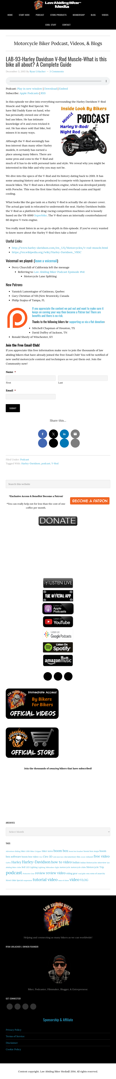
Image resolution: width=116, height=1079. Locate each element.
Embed (63, 88)
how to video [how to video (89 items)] (61, 861)
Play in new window (29, 88)
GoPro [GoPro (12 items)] (8, 862)
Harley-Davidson (30, 462)
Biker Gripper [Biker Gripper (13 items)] (35, 850)
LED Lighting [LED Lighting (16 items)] (31, 866)
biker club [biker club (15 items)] (25, 850)
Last (60, 382)
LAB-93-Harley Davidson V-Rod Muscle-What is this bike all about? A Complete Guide (56, 61)
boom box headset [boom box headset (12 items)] (76, 851)
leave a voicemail (46, 260)
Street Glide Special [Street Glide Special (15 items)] (14, 880)
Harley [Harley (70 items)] (16, 862)
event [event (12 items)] (83, 856)
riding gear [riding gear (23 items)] (71, 872)
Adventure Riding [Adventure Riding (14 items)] (13, 850)
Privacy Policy (13, 1029)
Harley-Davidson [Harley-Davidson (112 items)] (36, 861)
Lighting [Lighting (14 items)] (41, 867)
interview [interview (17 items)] (102, 862)
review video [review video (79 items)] (56, 872)
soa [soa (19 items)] (88, 873)
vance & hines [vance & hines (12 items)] (63, 880)
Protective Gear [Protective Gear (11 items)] (28, 873)
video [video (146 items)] (74, 878)
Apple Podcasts (29, 93)
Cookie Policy (13, 1048)
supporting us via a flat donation (86, 321)
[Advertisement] (28, 551)
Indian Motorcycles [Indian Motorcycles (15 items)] (88, 862)
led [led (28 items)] (23, 866)
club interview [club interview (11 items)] (58, 856)
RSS (43, 93)
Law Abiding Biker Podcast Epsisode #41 (59, 272)
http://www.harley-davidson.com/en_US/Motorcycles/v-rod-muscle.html (60, 248)
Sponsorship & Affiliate (58, 1019)
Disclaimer (12, 1042)
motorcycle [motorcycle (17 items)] (65, 866)
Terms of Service (15, 1035)
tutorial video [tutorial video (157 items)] (45, 878)
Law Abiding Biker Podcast (58, 5)
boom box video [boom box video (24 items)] (30, 856)
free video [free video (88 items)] (102, 856)
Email (11, 390)
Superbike (40, 215)
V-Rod (55, 462)
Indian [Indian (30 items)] (76, 861)
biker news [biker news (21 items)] (47, 850)
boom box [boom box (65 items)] (60, 850)
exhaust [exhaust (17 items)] (89, 856)
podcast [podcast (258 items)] (14, 872)
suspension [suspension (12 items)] (27, 880)
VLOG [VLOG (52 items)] (84, 879)
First (8, 382)
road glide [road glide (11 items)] (82, 873)
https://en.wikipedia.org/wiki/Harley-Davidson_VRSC (46, 252)
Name (11, 372)
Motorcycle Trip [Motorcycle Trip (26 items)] (95, 866)
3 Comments (57, 71)
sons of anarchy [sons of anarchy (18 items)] (97, 873)
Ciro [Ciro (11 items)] (40, 856)
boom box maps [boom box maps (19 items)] (91, 850)
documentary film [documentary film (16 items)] (72, 856)
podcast (45, 462)
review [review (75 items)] (40, 872)
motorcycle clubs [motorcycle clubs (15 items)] (78, 867)
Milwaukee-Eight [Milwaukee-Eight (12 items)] (52, 867)
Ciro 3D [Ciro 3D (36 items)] (47, 856)
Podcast (24, 458)
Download (50, 88)
